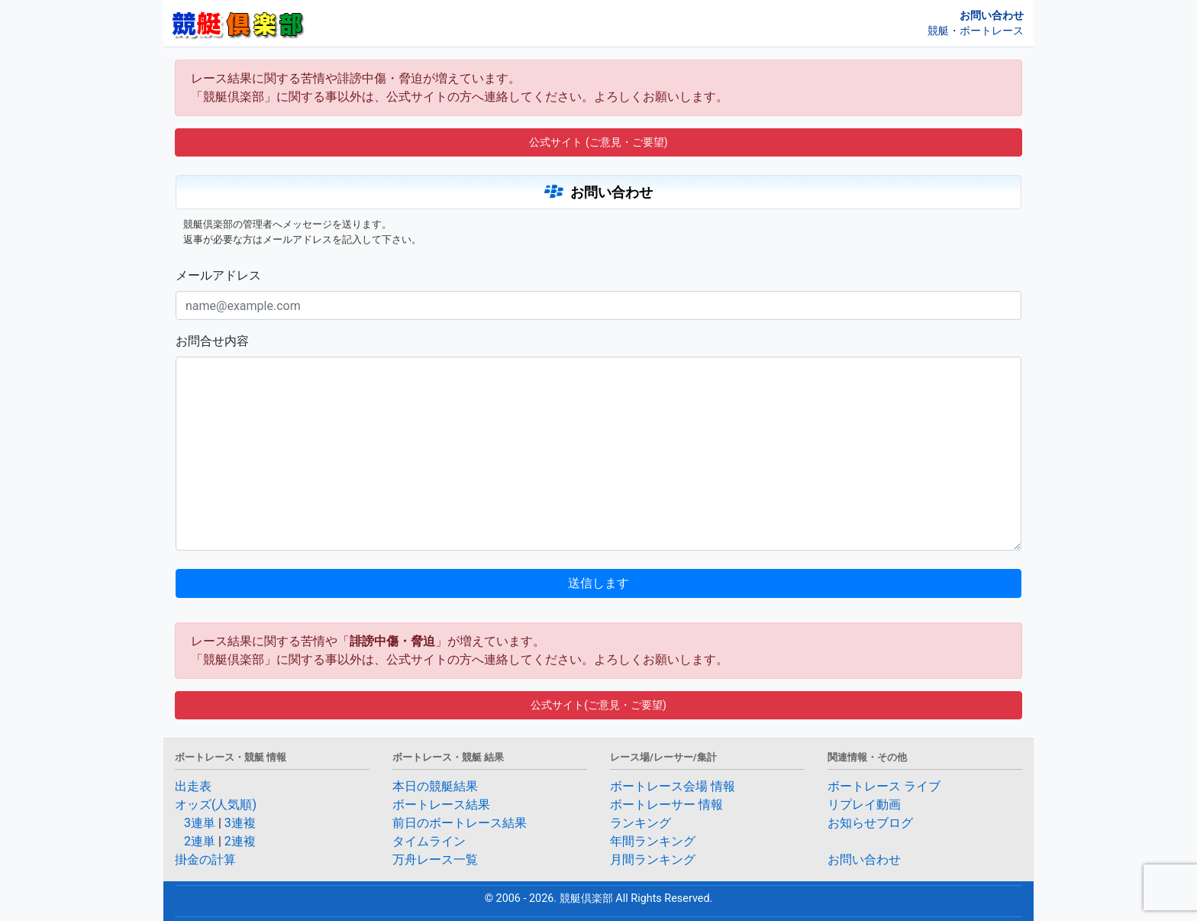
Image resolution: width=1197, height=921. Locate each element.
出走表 (193, 786)
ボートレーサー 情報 (666, 804)
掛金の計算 (205, 859)
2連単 (199, 841)
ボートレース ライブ (884, 786)
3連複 (240, 823)
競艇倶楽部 (586, 898)
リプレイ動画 (864, 804)
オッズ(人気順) (215, 804)
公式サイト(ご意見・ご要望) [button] (598, 705)
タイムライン (429, 841)
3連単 (199, 823)
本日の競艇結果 (435, 786)
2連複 (240, 841)
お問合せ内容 (212, 341)
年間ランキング (652, 841)
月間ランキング (652, 859)
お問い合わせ (864, 859)
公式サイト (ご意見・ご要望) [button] (598, 142)
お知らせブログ (870, 823)
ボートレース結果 (441, 804)
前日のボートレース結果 (459, 823)
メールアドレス (218, 275)
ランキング (640, 823)
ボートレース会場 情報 (672, 786)
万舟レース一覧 (435, 859)
